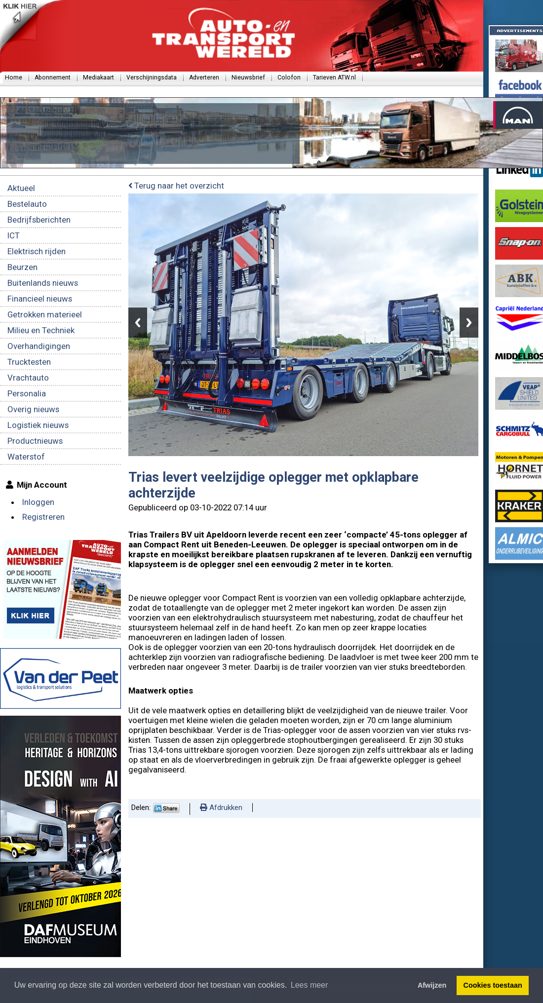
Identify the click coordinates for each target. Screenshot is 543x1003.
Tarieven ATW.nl (334, 77)
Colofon (289, 77)
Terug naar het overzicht (176, 186)
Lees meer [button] (309, 985)
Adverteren (204, 77)
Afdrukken (221, 807)
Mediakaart (98, 77)
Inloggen (38, 502)
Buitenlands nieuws (42, 283)
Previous (137, 323)
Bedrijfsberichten (39, 220)
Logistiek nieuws (38, 425)
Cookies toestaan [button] (493, 985)
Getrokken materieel (44, 314)
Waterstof (26, 457)
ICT (13, 235)
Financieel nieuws (39, 299)
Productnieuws (35, 441)
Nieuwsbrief (248, 77)
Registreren (43, 517)
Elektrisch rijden (36, 251)
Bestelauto (27, 204)
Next (469, 323)
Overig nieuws (33, 409)
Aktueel (21, 188)
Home (13, 77)
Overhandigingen (38, 346)
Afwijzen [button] (432, 985)
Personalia (26, 393)
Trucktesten (29, 362)
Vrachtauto (28, 378)
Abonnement (53, 77)
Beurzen (22, 267)
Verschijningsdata (151, 77)
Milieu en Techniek (41, 330)
